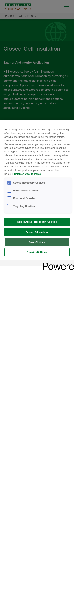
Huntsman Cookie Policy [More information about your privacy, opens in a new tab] (26, 173)
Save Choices (37, 242)
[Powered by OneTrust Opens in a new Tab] (57, 263)
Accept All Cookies (37, 232)
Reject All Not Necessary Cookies (37, 221)
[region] (37, 360)
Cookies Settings (37, 252)
